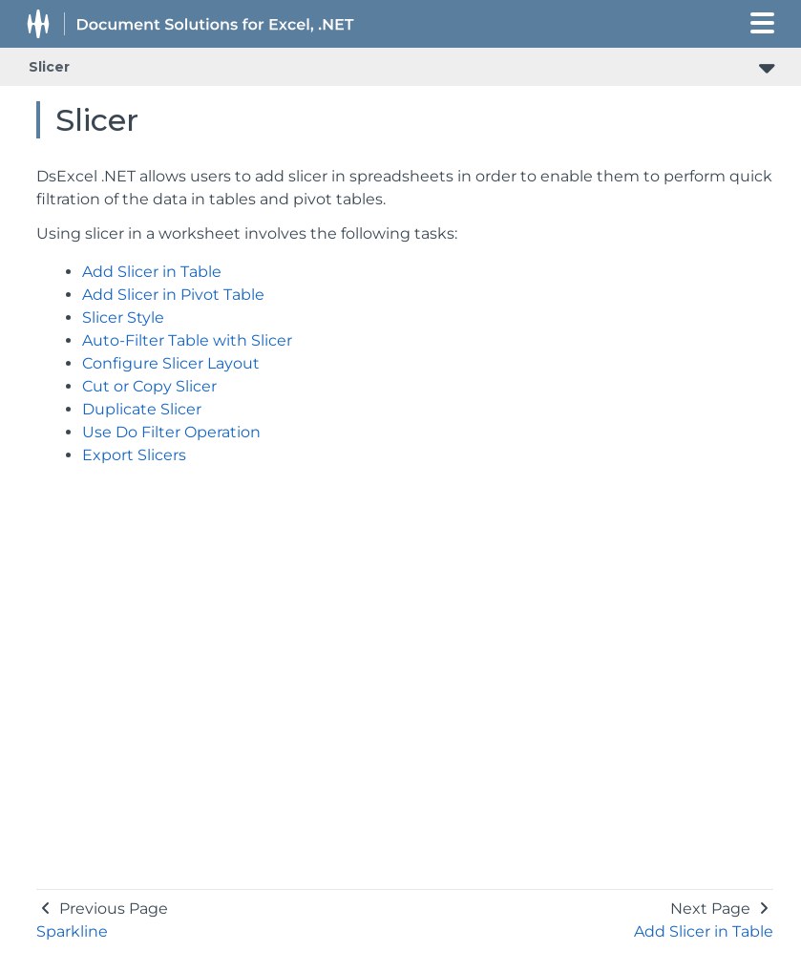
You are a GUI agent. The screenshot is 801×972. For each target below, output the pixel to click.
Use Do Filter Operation (171, 432)
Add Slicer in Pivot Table (173, 294)
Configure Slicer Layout (171, 363)
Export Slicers (134, 455)
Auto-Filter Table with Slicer (187, 340)
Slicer (49, 66)
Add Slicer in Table (151, 272)
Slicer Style (123, 317)
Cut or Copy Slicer (149, 386)
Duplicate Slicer (141, 409)
